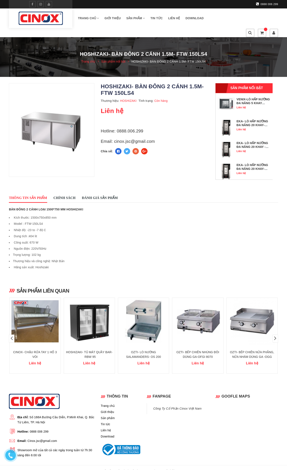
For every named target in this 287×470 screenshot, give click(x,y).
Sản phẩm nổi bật (246, 79)
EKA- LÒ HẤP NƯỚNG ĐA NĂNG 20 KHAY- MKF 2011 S (252, 160)
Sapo (179, 464)
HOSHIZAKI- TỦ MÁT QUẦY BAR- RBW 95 (89, 347)
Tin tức (156, 18)
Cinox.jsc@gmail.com (42, 433)
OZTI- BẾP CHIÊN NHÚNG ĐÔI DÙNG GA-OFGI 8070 (198, 347)
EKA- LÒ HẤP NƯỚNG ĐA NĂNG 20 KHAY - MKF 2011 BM (252, 138)
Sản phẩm (135, 18)
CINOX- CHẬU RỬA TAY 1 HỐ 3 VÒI (35, 347)
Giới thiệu (113, 18)
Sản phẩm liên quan (44, 282)
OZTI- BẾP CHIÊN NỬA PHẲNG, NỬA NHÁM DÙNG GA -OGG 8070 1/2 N (252, 349)
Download (194, 18)
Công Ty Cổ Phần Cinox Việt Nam (177, 401)
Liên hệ (174, 18)
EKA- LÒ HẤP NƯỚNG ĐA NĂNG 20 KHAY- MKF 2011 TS (252, 116)
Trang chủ (88, 18)
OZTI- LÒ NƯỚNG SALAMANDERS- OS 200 (143, 347)
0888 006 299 (267, 4)
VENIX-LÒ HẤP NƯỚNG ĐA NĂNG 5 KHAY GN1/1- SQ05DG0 (253, 94)
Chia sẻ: (107, 142)
